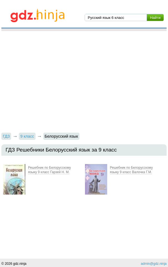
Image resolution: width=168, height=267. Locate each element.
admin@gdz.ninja (154, 264)
